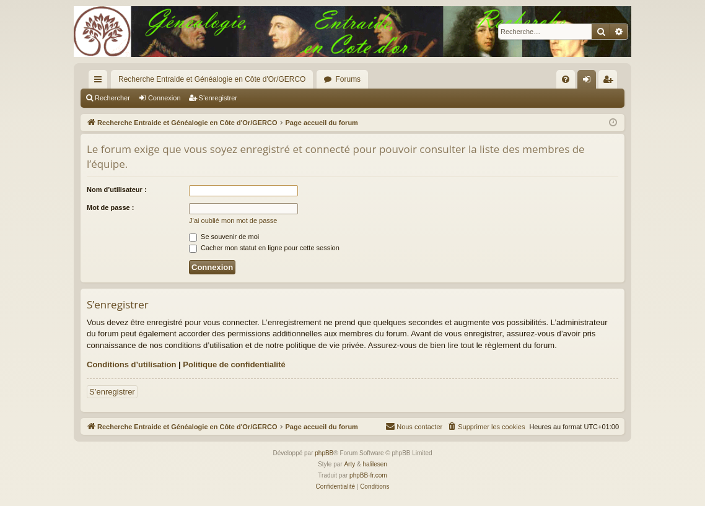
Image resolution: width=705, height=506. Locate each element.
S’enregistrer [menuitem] (610, 82)
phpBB (324, 453)
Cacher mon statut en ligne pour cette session (264, 247)
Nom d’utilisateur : (117, 189)
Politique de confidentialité (234, 364)
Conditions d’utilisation (131, 364)
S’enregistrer (218, 98)
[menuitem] (565, 79)
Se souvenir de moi (224, 236)
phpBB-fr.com (368, 475)
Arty (349, 464)
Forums (348, 79)
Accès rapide (100, 82)
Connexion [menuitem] (589, 82)
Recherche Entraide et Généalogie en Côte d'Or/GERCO (211, 79)
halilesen (374, 464)
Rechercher (112, 98)
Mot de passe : (110, 207)
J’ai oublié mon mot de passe (233, 220)
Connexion (164, 98)
